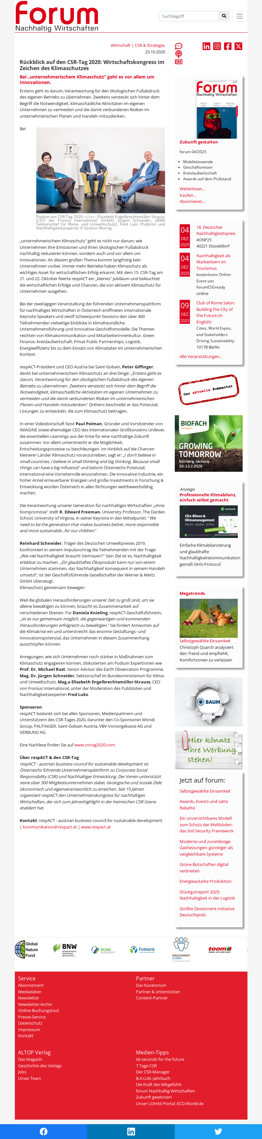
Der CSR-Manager (153, 1072)
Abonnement (31, 985)
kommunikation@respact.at (50, 827)
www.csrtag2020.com (94, 745)
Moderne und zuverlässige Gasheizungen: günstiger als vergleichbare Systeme (206, 847)
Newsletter (28, 998)
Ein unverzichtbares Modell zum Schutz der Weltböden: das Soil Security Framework (207, 824)
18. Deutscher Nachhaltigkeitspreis (216, 230)
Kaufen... (188, 195)
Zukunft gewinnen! (154, 1097)
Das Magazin (30, 1059)
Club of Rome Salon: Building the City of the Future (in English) (215, 312)
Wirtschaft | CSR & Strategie (137, 45)
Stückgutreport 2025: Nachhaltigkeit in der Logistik (207, 895)
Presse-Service (32, 1017)
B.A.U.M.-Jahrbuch (153, 1078)
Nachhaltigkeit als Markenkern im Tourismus (213, 262)
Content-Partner (152, 998)
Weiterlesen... (192, 189)
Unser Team (29, 1078)
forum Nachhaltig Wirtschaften (165, 1091)
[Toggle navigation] (240, 16)
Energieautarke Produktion (206, 881)
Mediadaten (29, 992)
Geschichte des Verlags (40, 1066)
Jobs (22, 1072)
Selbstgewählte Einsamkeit (205, 641)
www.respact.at (96, 827)
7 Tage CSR (146, 1066)
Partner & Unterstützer (158, 992)
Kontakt (26, 1036)
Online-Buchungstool (38, 1010)
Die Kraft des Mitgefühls (159, 1084)
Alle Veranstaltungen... (201, 356)
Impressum (29, 1029)
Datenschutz (30, 1023)
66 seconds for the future (160, 1059)
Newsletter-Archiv (35, 1004)
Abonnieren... (192, 201)
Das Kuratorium (151, 985)
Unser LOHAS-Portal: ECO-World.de (170, 1103)
